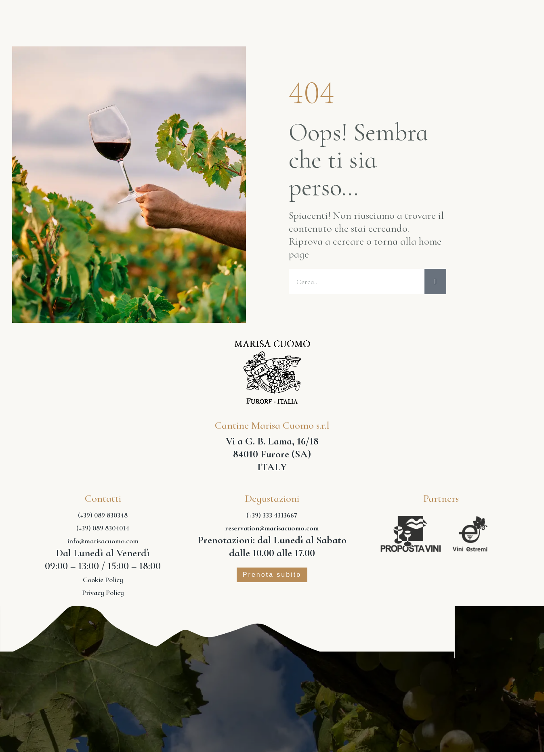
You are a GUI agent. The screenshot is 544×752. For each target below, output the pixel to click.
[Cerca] (435, 282)
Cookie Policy (103, 580)
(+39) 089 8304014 (102, 528)
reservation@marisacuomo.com (272, 528)
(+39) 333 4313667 (271, 515)
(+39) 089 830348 (103, 515)
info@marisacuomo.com (103, 541)
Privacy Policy (103, 593)
